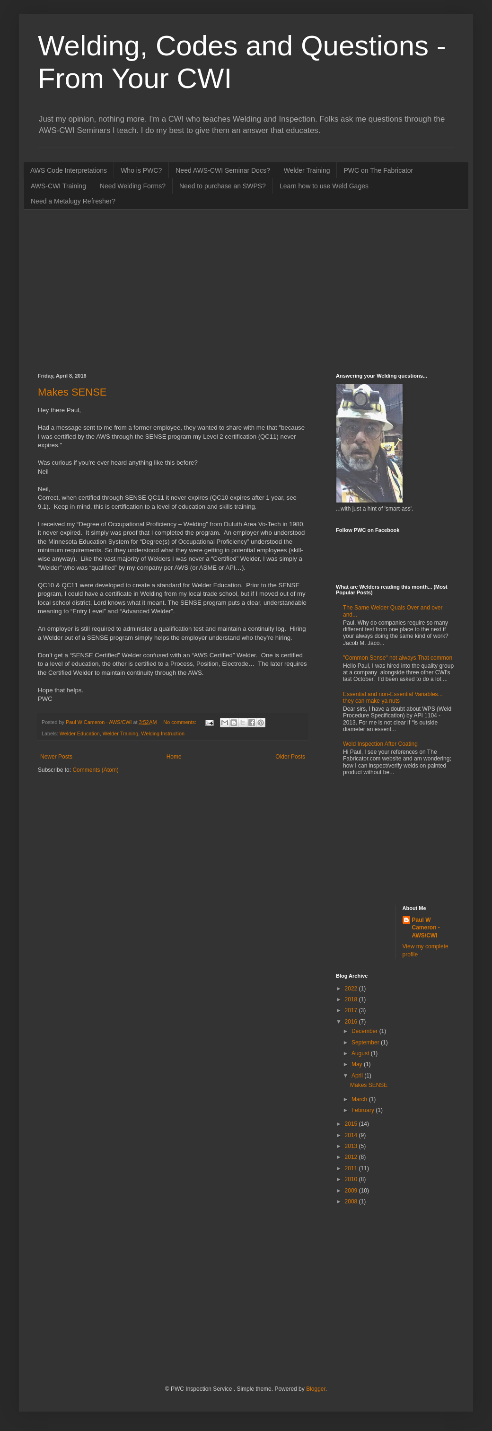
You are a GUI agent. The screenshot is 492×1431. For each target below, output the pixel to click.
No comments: (180, 722)
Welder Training (307, 170)
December (365, 1031)
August (361, 1053)
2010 (352, 1179)
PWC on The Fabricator (378, 170)
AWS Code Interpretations (68, 170)
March (360, 1099)
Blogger (315, 1389)
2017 (352, 1010)
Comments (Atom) (95, 770)
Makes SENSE (72, 392)
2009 (352, 1190)
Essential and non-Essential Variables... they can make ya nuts (393, 697)
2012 (352, 1157)
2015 (352, 1124)
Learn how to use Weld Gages (324, 186)
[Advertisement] (163, 290)
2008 (352, 1201)
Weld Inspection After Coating (380, 744)
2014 (352, 1135)
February (363, 1110)
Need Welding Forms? (133, 186)
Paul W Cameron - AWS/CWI (426, 928)
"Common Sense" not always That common (397, 657)
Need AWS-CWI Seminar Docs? (223, 170)
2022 (352, 988)
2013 (352, 1146)
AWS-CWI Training (58, 186)
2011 (352, 1168)
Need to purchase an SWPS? (222, 186)
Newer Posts (56, 756)
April (357, 1075)
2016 (352, 1021)
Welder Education (80, 733)
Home (174, 756)
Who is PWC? (141, 170)
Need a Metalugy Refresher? (73, 201)
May (357, 1064)
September (366, 1042)
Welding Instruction (162, 733)
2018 (352, 999)
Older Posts (290, 756)
